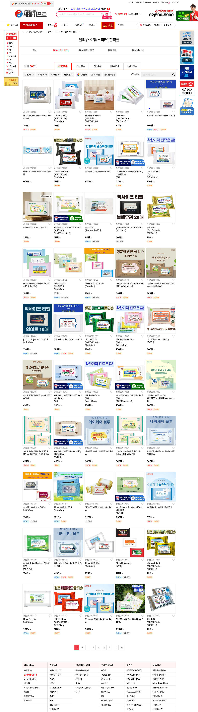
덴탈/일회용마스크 (133, 679)
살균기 (77, 692)
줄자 (51, 700)
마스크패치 (131, 696)
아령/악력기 (54, 692)
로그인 (131, 2)
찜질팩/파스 (105, 692)
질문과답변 (165, 2)
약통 (102, 696)
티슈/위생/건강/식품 (35, 32)
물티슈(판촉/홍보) (30, 675)
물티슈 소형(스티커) (60, 50)
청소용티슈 (28, 692)
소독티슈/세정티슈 (81, 675)
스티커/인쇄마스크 (133, 675)
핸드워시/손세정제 (81, 670)
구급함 (103, 670)
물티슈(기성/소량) (30, 679)
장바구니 (155, 2)
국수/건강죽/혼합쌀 (159, 700)
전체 (34, 50)
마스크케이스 (131, 700)
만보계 (52, 683)
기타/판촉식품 (157, 709)
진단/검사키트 (106, 679)
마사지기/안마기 (55, 670)
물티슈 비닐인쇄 (137, 50)
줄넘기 (52, 696)
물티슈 (77, 683)
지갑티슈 (27, 683)
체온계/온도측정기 (107, 687)
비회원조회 (147, 2)
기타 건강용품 (54, 709)
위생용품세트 (106, 705)
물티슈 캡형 (112, 50)
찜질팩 (52, 679)
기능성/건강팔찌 (55, 687)
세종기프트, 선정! (84, 8)
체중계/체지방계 (55, 675)
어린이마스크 (131, 683)
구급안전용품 (106, 675)
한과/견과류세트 (158, 692)
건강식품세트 (157, 696)
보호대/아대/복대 (107, 700)
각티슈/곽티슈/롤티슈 (31, 687)
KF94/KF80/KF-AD (134, 670)
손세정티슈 (28, 670)
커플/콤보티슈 (29, 696)
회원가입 (138, 2)
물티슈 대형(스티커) (86, 50)
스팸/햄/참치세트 (158, 679)
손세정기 (78, 679)
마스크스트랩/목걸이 (134, 692)
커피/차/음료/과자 (158, 675)
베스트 (52, 25)
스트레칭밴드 (54, 705)
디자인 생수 (156, 705)
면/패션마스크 (132, 687)
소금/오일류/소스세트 (160, 687)
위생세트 (130, 709)
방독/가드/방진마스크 (134, 705)
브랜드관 (92, 25)
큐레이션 (78, 25)
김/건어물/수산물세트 (160, 683)
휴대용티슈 (28, 700)
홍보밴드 (104, 683)
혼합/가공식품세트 (159, 670)
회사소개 (175, 2)
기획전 (64, 25)
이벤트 (121, 25)
